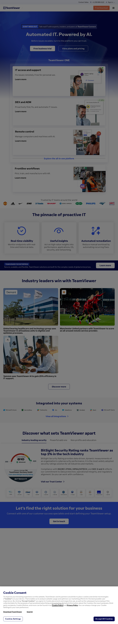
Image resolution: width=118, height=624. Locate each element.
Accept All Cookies (104, 619)
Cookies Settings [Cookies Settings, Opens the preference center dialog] (13, 619)
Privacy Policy (72, 605)
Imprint (30, 612)
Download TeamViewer (12, 612)
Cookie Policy (57, 605)
